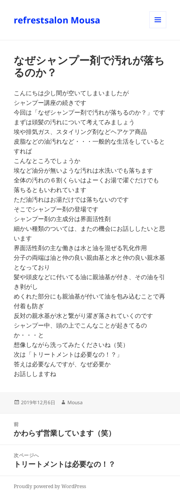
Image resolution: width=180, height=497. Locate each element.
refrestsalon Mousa (57, 20)
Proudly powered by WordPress (50, 486)
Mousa (75, 402)
